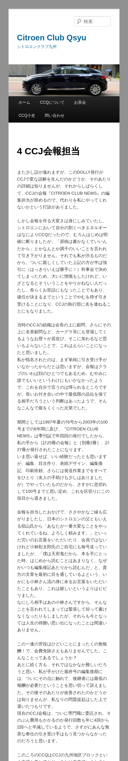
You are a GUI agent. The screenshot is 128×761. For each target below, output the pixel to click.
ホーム (24, 102)
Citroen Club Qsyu (52, 37)
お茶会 (80, 102)
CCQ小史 (26, 115)
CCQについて (52, 102)
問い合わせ (54, 115)
